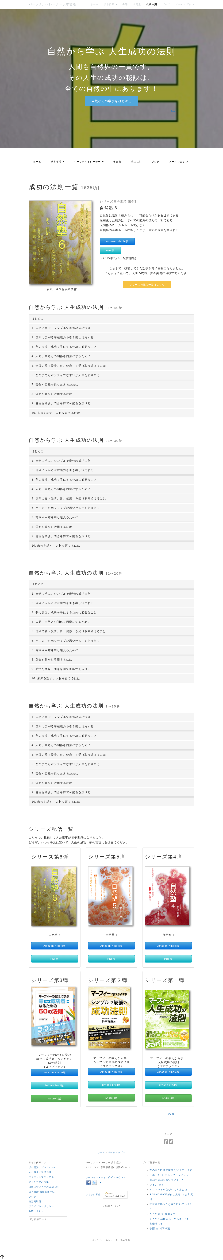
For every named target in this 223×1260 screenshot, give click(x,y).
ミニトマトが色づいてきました (168, 1189)
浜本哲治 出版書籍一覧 (42, 1191)
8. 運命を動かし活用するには (52, 393)
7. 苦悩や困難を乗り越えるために (55, 384)
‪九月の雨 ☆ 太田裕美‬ (162, 1214)
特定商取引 (35, 1201)
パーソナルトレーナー (88, 161)
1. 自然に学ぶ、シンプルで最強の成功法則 (61, 328)
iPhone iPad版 (54, 1085)
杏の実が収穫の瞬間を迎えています (170, 1170)
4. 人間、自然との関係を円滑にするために (61, 356)
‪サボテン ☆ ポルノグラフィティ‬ (169, 1175)
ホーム (94, 4)
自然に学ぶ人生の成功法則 (44, 1187)
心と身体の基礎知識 (40, 1172)
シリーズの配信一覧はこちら (147, 284)
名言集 (137, 4)
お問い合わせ (36, 1211)
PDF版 (110, 250)
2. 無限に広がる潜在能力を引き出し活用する (63, 337)
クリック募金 (93, 1194)
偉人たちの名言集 (39, 1182)
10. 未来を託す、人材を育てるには (56, 412)
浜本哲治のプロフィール (42, 1167)
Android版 (54, 1098)
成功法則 (151, 4)
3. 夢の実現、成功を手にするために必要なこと (64, 346)
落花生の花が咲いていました (166, 1179)
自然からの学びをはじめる (111, 101)
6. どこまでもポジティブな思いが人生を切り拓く (66, 375)
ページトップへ (116, 1152)
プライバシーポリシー (41, 1206)
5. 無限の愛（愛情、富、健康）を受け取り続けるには (69, 365)
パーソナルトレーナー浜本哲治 (52, 4)
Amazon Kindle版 (117, 241)
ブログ (166, 4)
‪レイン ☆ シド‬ (158, 1184)
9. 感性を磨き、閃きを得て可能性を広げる (61, 403)
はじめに (38, 318)
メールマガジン (184, 4)
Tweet (174, 111)
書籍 (125, 4)
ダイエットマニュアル (41, 1177)
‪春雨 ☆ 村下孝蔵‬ (159, 1228)
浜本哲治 (110, 4)
